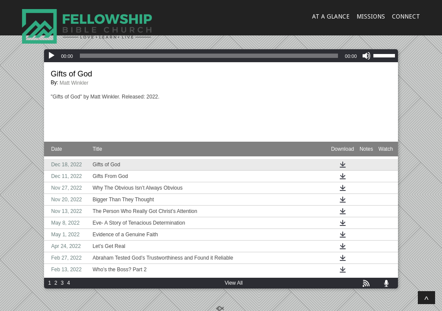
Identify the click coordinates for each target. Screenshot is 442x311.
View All (233, 283)
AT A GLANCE (331, 16)
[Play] (51, 55)
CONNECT (406, 16)
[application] (221, 55)
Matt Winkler (74, 83)
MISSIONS (371, 16)
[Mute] (366, 55)
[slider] (209, 56)
